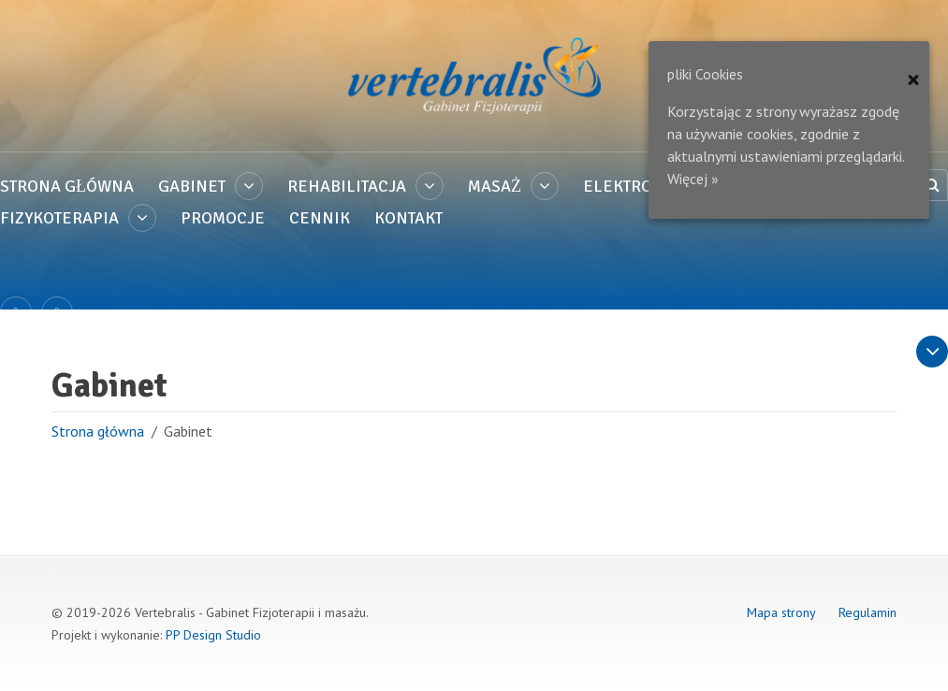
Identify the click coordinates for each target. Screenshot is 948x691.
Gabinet (192, 186)
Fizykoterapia (59, 218)
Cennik (319, 218)
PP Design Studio (213, 634)
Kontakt (408, 218)
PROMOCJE (223, 218)
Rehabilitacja (346, 186)
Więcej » (693, 178)
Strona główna (67, 186)
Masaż (494, 186)
